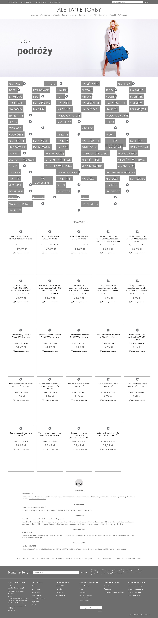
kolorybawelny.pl (134, 592)
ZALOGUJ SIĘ (12, 2)
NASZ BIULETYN (55, 2)
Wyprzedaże (60, 595)
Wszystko (56, 15)
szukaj (146, 2)
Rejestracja (36, 592)
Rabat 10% (60, 586)
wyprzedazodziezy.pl (135, 589)
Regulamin (103, 15)
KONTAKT (11, 593)
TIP (95, 15)
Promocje (59, 592)
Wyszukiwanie (45, 15)
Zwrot (34, 605)
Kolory (90, 15)
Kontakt (113, 15)
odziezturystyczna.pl (135, 586)
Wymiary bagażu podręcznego (86, 596)
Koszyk (34, 586)
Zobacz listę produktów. (114, 524)
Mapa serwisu (85, 601)
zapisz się (84, 572)
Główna (34, 15)
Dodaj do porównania (22, 253)
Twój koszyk (122, 15)
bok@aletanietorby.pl (16, 588)
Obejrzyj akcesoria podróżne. (117, 549)
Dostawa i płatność (39, 598)
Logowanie (36, 589)
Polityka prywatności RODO (114, 592)
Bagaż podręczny (69, 15)
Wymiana (35, 602)
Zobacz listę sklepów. (85, 510)
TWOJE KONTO (41, 2)
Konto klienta (36, 595)
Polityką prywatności (115, 574)
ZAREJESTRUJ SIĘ (26, 2)
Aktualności (108, 586)
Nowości (79, 222)
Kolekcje (82, 15)
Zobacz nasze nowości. (37, 499)
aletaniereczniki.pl (134, 595)
